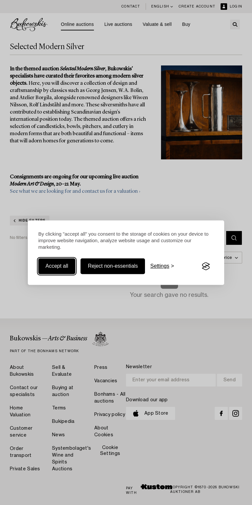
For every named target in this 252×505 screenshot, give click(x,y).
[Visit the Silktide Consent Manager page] (206, 266)
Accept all (56, 266)
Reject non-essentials (113, 266)
